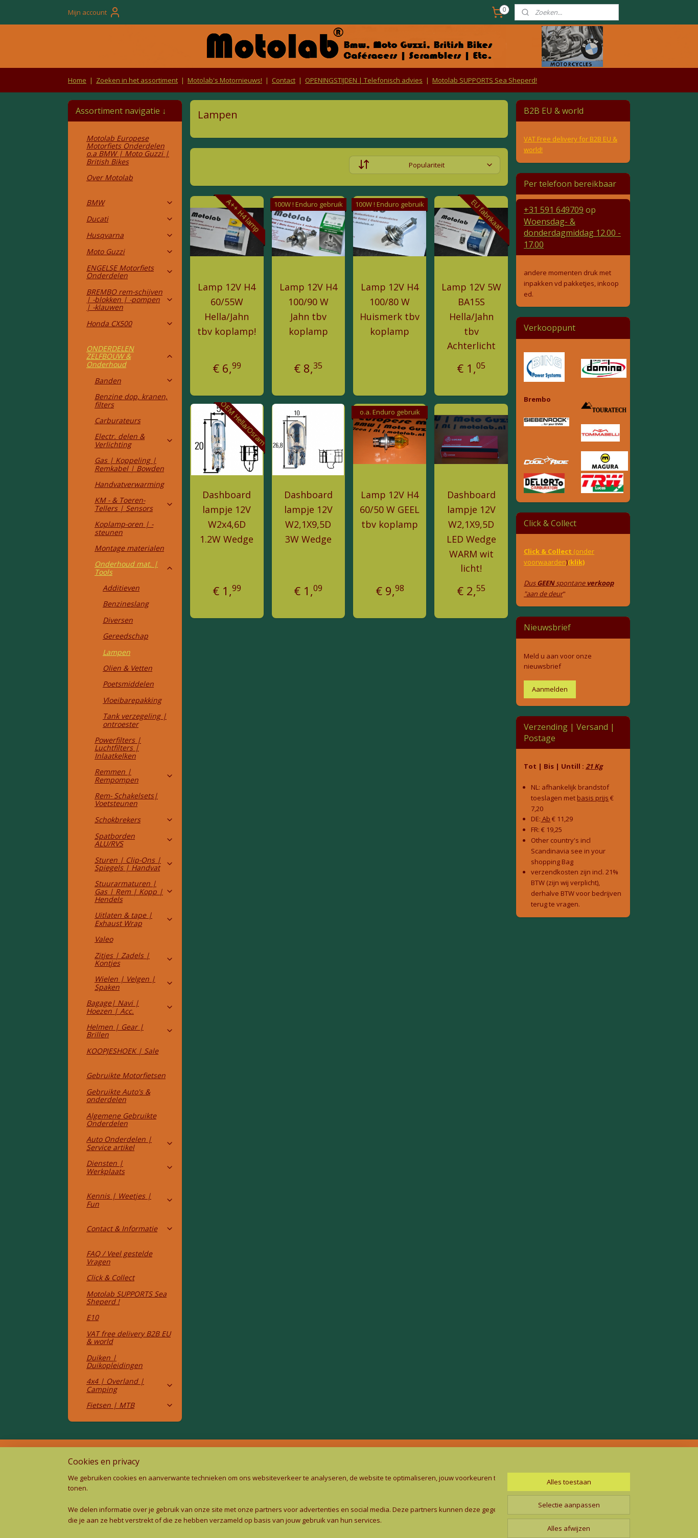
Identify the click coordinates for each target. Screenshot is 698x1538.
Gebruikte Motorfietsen (126, 1075)
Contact (283, 80)
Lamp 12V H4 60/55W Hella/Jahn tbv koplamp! (226, 309)
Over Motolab (109, 177)
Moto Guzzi (130, 251)
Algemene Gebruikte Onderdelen (121, 1119)
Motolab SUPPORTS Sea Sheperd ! (126, 1297)
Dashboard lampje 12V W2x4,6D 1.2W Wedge (226, 517)
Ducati (130, 219)
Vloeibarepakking (132, 700)
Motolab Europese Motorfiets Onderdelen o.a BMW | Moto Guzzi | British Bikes (127, 149)
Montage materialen (129, 548)
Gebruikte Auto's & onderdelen (118, 1095)
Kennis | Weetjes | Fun (130, 1199)
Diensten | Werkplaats (130, 1167)
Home (77, 80)
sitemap (303, 1519)
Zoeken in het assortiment (137, 80)
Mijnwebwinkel (452, 1519)
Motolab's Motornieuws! (225, 80)
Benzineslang (126, 603)
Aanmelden (550, 689)
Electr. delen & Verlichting (134, 440)
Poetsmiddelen (128, 684)
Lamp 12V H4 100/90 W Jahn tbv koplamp (308, 309)
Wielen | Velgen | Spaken (134, 982)
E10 (92, 1317)
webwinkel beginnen (363, 1519)
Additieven (121, 588)
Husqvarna (130, 235)
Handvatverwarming (129, 484)
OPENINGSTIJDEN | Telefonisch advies (364, 80)
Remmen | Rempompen (134, 775)
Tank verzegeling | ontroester (135, 719)
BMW (130, 202)
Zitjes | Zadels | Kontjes (134, 959)
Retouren (85, 1461)
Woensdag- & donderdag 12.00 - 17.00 (572, 233)
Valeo (104, 939)
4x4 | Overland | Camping (130, 1385)
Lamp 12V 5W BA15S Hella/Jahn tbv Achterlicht (471, 316)
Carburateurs (118, 420)
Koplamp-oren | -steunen (124, 527)
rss (324, 1519)
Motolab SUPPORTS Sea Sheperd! (484, 80)
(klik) (576, 562)
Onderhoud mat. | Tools (134, 567)
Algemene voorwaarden (237, 1461)
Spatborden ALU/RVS (134, 839)
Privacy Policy (236, 1480)
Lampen (116, 652)
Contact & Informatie (130, 1228)
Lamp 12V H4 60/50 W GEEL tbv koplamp (390, 509)
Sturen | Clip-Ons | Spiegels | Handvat (134, 863)
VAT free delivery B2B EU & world (128, 1337)
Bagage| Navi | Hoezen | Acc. (130, 1006)
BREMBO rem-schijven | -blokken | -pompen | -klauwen (130, 299)
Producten (349, 1461)
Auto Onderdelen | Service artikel (130, 1143)
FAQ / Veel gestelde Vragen (119, 1257)
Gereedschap (125, 636)
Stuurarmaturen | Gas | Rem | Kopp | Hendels (134, 891)
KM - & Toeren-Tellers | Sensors (134, 503)
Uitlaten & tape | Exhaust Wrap (134, 918)
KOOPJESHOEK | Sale (122, 1051)
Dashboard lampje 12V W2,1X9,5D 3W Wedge (308, 517)
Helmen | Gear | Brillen (130, 1030)
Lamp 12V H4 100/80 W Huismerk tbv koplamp (390, 309)
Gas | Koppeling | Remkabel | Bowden (129, 464)
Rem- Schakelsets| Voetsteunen (126, 799)
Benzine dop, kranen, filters (131, 400)
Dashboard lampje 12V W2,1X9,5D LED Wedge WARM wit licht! (471, 531)
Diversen (118, 620)
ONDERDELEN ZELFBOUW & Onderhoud (130, 356)
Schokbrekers (134, 819)
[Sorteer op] (425, 165)
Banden (134, 380)
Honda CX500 (130, 323)
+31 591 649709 (554, 209)
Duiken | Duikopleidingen (114, 1361)
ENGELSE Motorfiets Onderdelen (130, 271)
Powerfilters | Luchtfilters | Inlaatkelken (118, 748)
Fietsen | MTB (130, 1405)
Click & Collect (110, 1277)
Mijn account (94, 12)
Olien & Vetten (127, 668)
